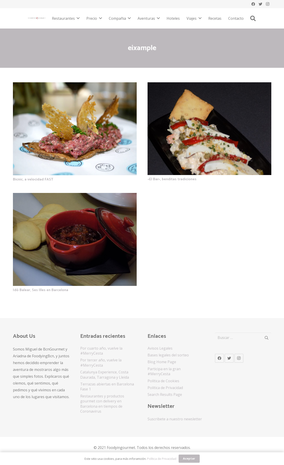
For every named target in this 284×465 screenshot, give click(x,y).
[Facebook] (253, 4)
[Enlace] (37, 18)
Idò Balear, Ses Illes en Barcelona (40, 290)
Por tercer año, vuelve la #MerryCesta (100, 363)
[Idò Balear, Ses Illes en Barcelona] (75, 196)
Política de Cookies (163, 380)
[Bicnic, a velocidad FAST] (75, 85)
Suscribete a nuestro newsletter (175, 418)
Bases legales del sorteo (168, 355)
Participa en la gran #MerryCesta (164, 371)
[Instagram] (267, 4)
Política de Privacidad (165, 387)
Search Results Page (165, 394)
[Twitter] (260, 4)
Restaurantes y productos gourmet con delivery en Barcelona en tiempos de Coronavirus (102, 404)
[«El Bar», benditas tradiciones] (209, 85)
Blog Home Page (162, 361)
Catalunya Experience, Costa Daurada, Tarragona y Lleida (104, 375)
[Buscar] (253, 18)
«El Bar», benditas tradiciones (172, 179)
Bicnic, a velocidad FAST (33, 179)
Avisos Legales (160, 348)
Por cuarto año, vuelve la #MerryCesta (101, 351)
